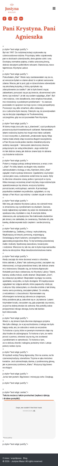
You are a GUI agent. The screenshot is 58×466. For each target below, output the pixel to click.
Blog (25, 458)
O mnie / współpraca (12, 458)
